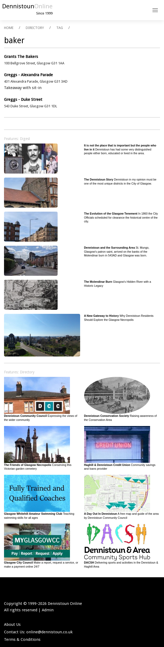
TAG (59, 28)
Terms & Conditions (22, 639)
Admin (48, 610)
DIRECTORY (35, 28)
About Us (12, 624)
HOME (8, 28)
